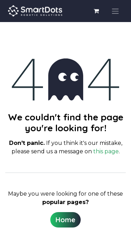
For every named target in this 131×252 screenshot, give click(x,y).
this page (106, 151)
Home (65, 219)
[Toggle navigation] (115, 11)
